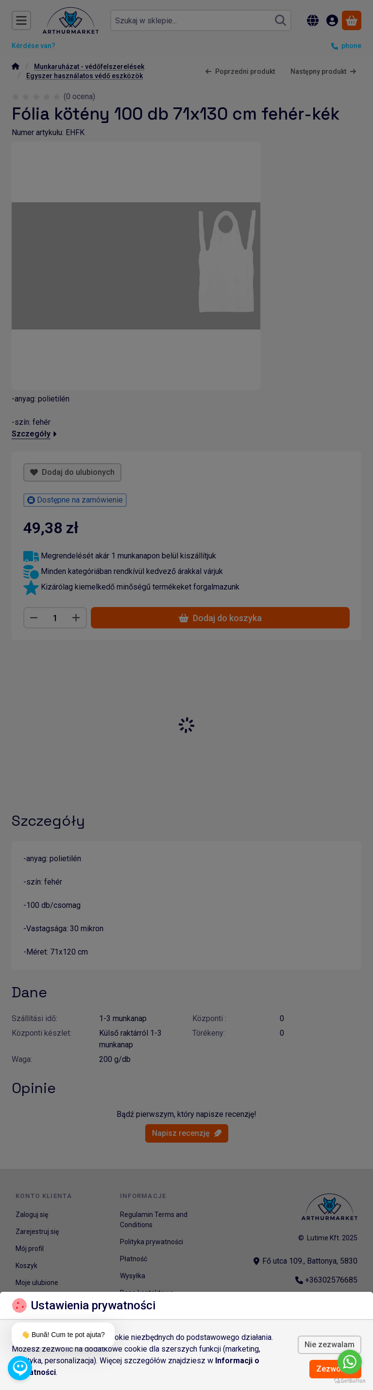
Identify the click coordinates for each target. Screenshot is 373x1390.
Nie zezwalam (330, 1344)
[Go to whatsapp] (350, 1362)
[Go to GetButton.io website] (349, 1380)
